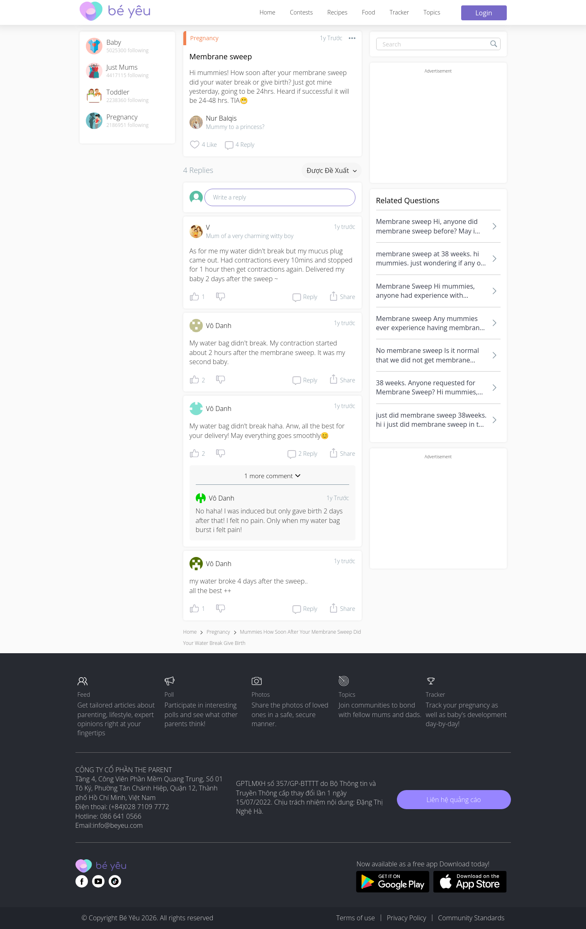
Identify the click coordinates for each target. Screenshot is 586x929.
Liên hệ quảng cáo (453, 799)
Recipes (337, 12)
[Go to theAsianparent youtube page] (98, 881)
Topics (431, 12)
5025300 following (128, 50)
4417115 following (128, 75)
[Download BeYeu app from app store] (470, 890)
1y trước (344, 227)
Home (267, 12)
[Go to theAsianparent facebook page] (81, 881)
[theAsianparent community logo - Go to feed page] (115, 12)
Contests (301, 12)
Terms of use (355, 917)
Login (483, 12)
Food (368, 12)
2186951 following (128, 125)
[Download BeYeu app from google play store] (392, 890)
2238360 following (128, 100)
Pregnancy (204, 38)
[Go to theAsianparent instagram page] (115, 881)
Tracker (399, 12)
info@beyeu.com (118, 825)
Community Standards (471, 917)
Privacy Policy (406, 917)
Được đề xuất (331, 170)
